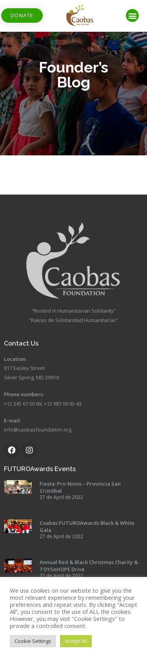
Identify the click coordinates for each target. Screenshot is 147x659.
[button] (22, 15)
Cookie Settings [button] (33, 640)
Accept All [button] (76, 640)
